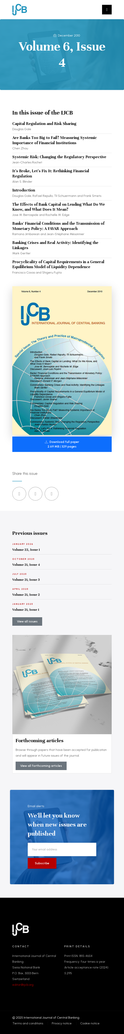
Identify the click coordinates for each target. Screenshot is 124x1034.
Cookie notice (90, 1023)
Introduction (23, 190)
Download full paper (62, 444)
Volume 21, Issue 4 (26, 565)
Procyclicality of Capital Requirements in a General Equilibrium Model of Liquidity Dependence (58, 264)
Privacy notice (62, 1023)
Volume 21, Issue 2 (26, 595)
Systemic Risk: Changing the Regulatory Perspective (59, 157)
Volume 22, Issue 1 (26, 550)
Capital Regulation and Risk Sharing (44, 123)
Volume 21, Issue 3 (26, 580)
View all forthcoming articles (41, 766)
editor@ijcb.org (23, 985)
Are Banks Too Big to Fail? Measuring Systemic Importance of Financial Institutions (54, 140)
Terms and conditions (28, 1023)
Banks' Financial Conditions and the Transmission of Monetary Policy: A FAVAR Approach (58, 226)
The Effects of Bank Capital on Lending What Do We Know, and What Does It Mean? (58, 207)
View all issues (27, 621)
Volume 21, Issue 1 (25, 610)
